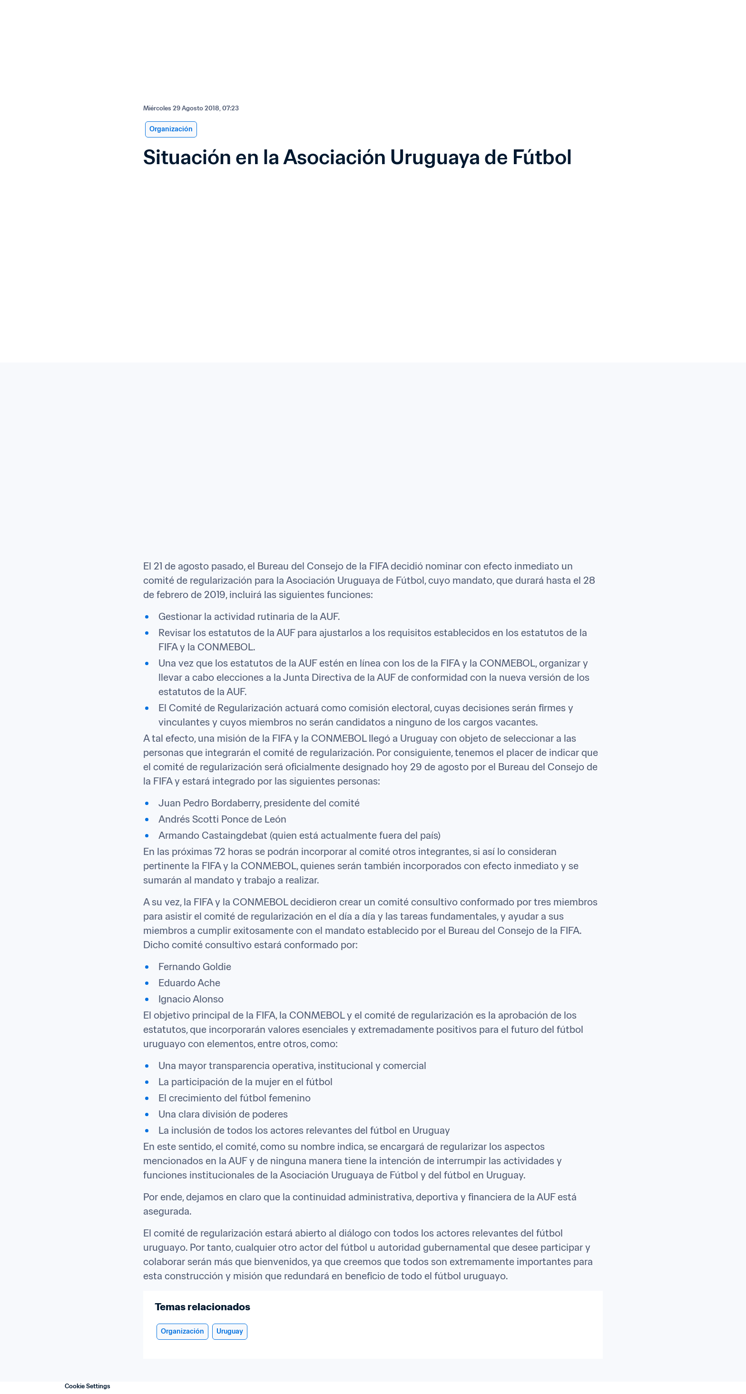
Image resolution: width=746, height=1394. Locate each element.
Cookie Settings (87, 1386)
